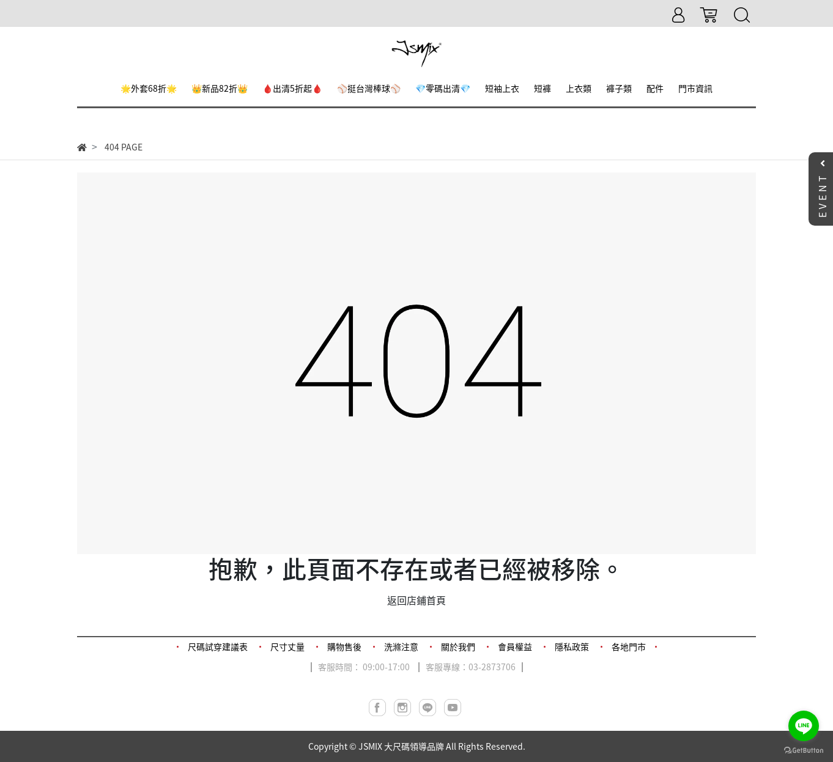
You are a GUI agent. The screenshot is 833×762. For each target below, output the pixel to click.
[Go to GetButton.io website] (803, 749)
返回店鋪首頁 (416, 600)
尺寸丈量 (287, 646)
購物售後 (344, 646)
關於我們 (458, 646)
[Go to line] (803, 726)
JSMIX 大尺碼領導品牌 (401, 746)
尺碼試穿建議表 (218, 646)
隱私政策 (572, 646)
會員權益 (515, 646)
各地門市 (629, 646)
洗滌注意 (401, 646)
